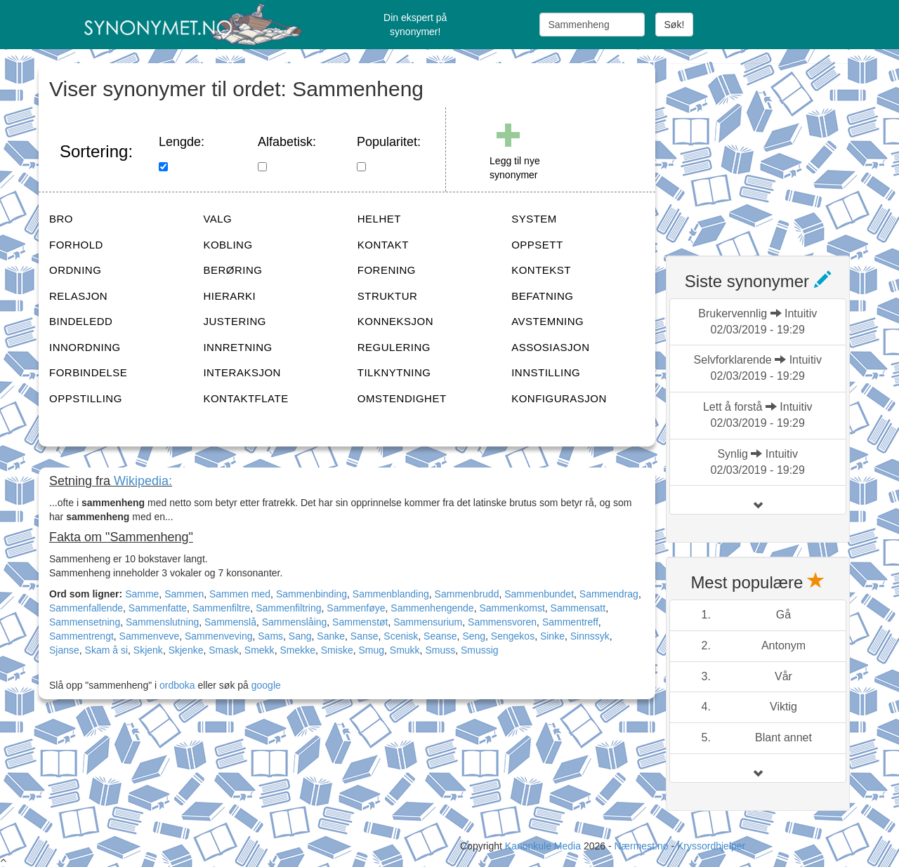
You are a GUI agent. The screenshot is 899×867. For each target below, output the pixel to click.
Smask (224, 650)
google (266, 685)
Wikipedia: (143, 481)
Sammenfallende (86, 608)
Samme (142, 594)
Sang (300, 636)
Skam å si (106, 650)
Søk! (674, 24)
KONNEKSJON (395, 321)
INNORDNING (85, 347)
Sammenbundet (539, 594)
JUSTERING (234, 321)
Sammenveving (219, 636)
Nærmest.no (641, 846)
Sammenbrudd (467, 594)
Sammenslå (230, 622)
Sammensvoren (502, 622)
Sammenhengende (432, 608)
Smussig (480, 650)
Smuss (440, 650)
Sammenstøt (360, 622)
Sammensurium (427, 622)
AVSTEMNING (547, 321)
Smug (371, 650)
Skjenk (148, 650)
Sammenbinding (311, 594)
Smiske (337, 650)
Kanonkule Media (544, 846)
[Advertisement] (771, 151)
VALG (217, 219)
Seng (473, 636)
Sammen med (239, 594)
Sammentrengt (81, 636)
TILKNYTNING (394, 372)
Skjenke (186, 650)
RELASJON (78, 296)
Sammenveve (149, 636)
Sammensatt (578, 608)
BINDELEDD (80, 321)
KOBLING (227, 245)
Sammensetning (84, 622)
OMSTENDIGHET (402, 398)
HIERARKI (229, 296)
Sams (270, 636)
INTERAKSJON (242, 372)
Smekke (297, 650)
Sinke (552, 636)
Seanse (440, 636)
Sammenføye (356, 608)
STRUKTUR (387, 296)
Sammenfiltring (288, 608)
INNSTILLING (545, 372)
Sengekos (512, 636)
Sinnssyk (590, 636)
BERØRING (232, 270)
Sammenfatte (158, 608)
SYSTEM (534, 219)
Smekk (259, 650)
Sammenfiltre (221, 608)
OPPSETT (537, 245)
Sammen (184, 594)
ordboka (176, 685)
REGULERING (394, 347)
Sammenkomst (511, 608)
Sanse (364, 636)
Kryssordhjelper (711, 846)
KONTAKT (383, 245)
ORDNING (75, 270)
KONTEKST (541, 270)
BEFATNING (542, 296)
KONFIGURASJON (559, 398)
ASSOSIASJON (550, 347)
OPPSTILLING (85, 398)
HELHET (379, 219)
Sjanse (64, 650)
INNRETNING (237, 347)
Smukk (405, 650)
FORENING (386, 270)
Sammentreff (570, 622)
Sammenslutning (162, 622)
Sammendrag (608, 594)
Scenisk (400, 636)
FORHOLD (76, 245)
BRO (61, 219)
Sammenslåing (294, 622)
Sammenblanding (391, 594)
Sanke (331, 636)
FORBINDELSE (88, 372)
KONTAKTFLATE (245, 398)
